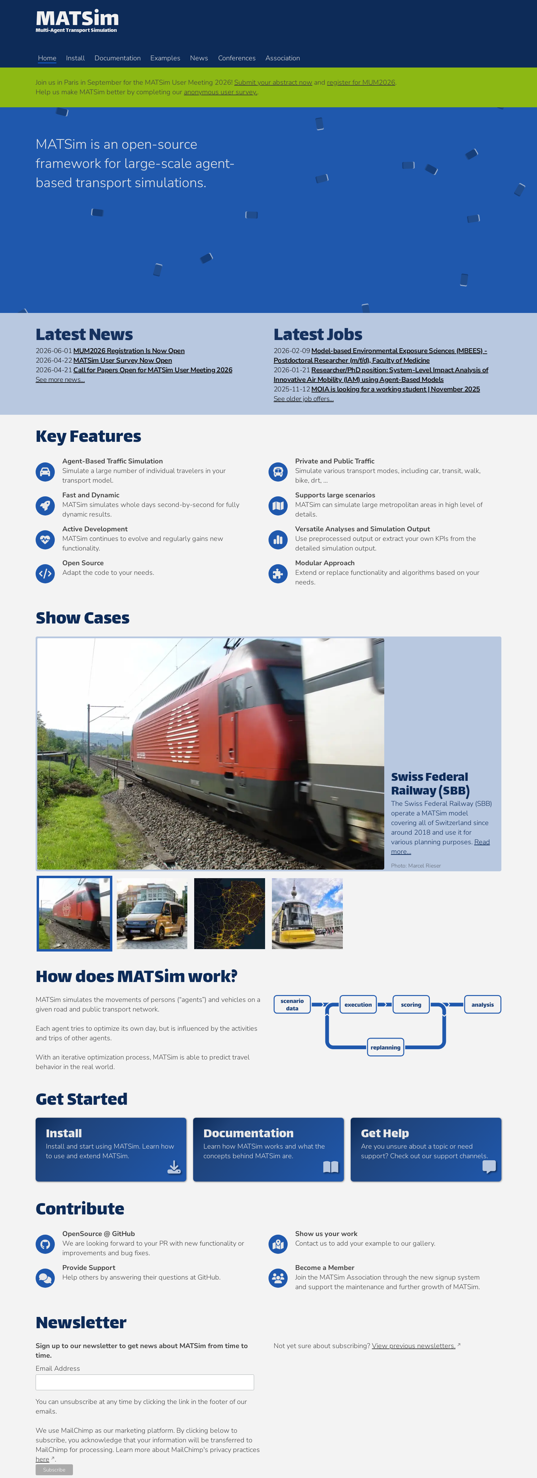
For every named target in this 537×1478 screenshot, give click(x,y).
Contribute (80, 1210)
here (42, 1459)
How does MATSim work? (137, 978)
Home (47, 58)
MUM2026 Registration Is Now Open (129, 350)
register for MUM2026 (361, 82)
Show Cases (82, 619)
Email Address (58, 1368)
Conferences (237, 58)
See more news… (60, 379)
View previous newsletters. (413, 1345)
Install (75, 58)
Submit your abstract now (273, 82)
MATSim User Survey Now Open (122, 360)
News (199, 58)
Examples (165, 58)
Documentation (118, 58)
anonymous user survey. (220, 92)
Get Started (82, 1101)
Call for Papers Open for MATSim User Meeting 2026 (152, 370)
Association (282, 58)
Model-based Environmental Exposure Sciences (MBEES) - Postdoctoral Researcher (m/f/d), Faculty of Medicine (380, 355)
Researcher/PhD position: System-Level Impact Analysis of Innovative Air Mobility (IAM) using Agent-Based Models (381, 374)
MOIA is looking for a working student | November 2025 (395, 389)
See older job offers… (304, 398)
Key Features (88, 438)
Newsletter (81, 1324)
